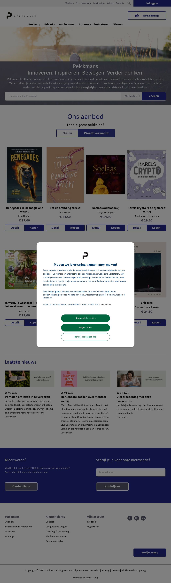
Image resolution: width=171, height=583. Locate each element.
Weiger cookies (85, 327)
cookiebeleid (105, 304)
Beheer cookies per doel (85, 337)
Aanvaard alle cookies (85, 318)
